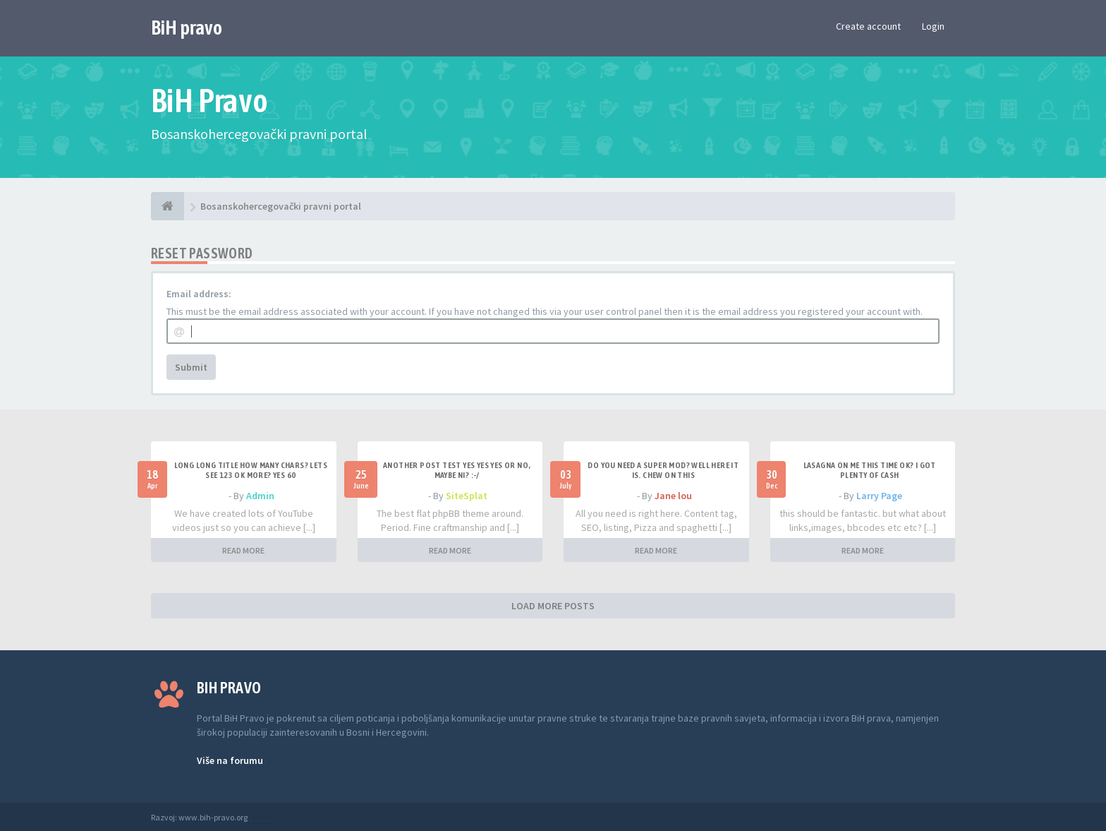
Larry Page (879, 495)
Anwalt (261, 817)
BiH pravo (186, 27)
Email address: (198, 293)
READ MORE (243, 550)
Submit (191, 367)
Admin (260, 495)
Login (933, 26)
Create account (868, 26)
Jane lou (673, 495)
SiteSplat (466, 495)
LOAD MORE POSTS (553, 605)
